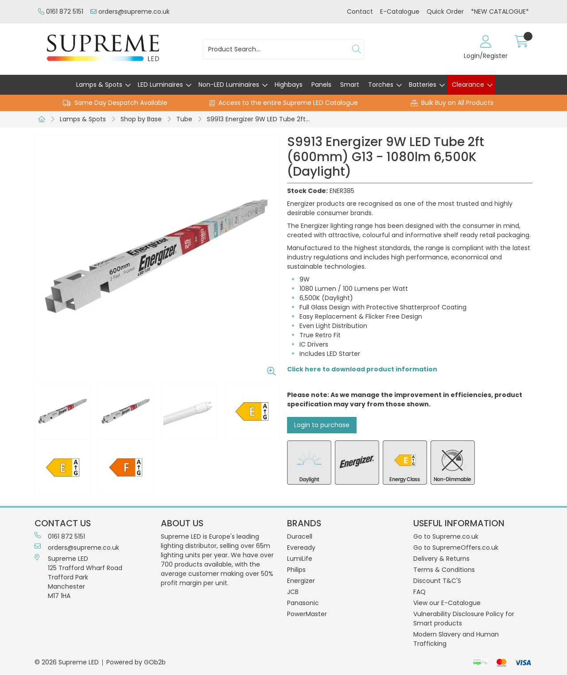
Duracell (299, 536)
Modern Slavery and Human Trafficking (456, 639)
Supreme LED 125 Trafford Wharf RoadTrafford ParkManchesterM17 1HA (78, 577)
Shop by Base (141, 119)
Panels (321, 84)
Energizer (301, 580)
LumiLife (299, 558)
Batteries (422, 84)
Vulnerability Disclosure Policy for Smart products (463, 618)
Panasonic (303, 602)
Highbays (289, 84)
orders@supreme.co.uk (130, 11)
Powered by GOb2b (136, 662)
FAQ (419, 591)
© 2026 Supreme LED (67, 662)
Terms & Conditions (444, 569)
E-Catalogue (399, 11)
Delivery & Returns (441, 558)
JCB (293, 591)
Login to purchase (322, 424)
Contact (360, 11)
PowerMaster (307, 613)
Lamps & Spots (99, 84)
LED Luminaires (160, 84)
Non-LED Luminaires (228, 84)
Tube (184, 119)
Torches (380, 84)
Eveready (301, 547)
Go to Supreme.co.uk (445, 536)
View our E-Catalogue (447, 602)
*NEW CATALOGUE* (500, 11)
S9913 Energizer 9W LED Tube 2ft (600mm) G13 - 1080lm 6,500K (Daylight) (260, 119)
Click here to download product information (362, 369)
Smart (349, 84)
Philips (296, 569)
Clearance (468, 84)
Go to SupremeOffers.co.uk (455, 547)
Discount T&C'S (437, 580)
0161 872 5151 (60, 11)
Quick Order (445, 11)
